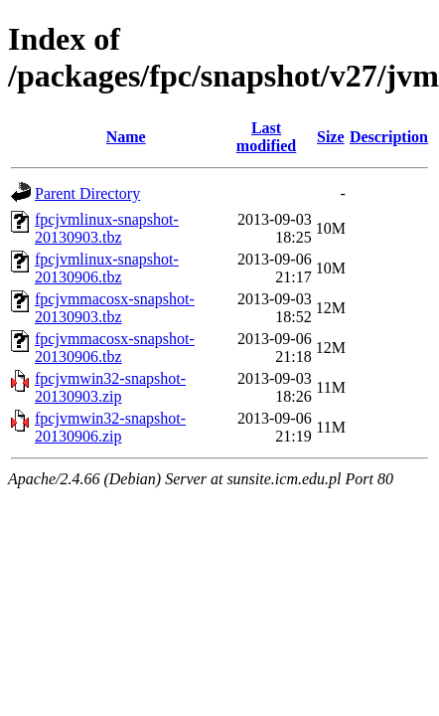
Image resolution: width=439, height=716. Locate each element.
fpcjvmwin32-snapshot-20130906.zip (110, 427)
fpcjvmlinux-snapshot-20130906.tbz (107, 268)
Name (126, 136)
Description (389, 136)
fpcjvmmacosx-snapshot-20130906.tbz (115, 347)
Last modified (266, 136)
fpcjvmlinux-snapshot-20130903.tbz (107, 228)
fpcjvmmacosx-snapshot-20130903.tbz (115, 307)
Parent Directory (87, 193)
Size (331, 136)
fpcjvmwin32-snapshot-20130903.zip (110, 387)
